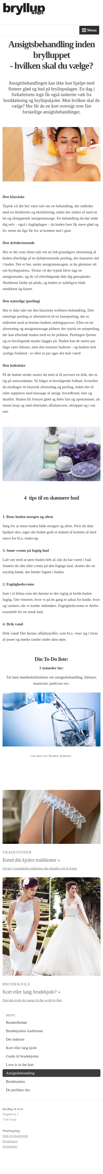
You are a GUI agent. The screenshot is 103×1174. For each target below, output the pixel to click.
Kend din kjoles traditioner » (31, 860)
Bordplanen (10, 1141)
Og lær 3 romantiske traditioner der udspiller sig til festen (40, 868)
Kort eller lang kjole (21, 1048)
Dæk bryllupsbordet (15, 1136)
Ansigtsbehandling (20, 1073)
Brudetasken (15, 1081)
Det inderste (15, 1039)
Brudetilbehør (16, 1022)
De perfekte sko (18, 1090)
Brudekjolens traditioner (24, 1031)
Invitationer (10, 1146)
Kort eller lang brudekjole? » (31, 992)
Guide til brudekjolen (22, 1056)
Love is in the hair (20, 1065)
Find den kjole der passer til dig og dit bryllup (32, 1000)
